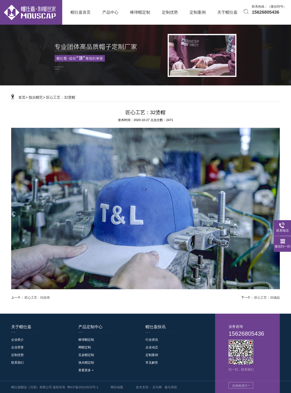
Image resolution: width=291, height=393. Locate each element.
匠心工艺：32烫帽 (60, 97)
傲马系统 (171, 387)
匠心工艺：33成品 (267, 297)
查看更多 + (86, 370)
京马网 (157, 387)
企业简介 (17, 339)
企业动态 (152, 347)
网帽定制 (84, 347)
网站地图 (117, 387)
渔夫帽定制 (86, 362)
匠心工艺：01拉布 (37, 297)
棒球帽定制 (86, 339)
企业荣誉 (17, 347)
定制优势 (17, 354)
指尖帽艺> (37, 97)
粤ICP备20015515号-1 (82, 387)
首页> (23, 97)
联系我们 (17, 362)
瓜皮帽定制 (86, 354)
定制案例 (152, 354)
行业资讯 (152, 339)
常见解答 (152, 362)
